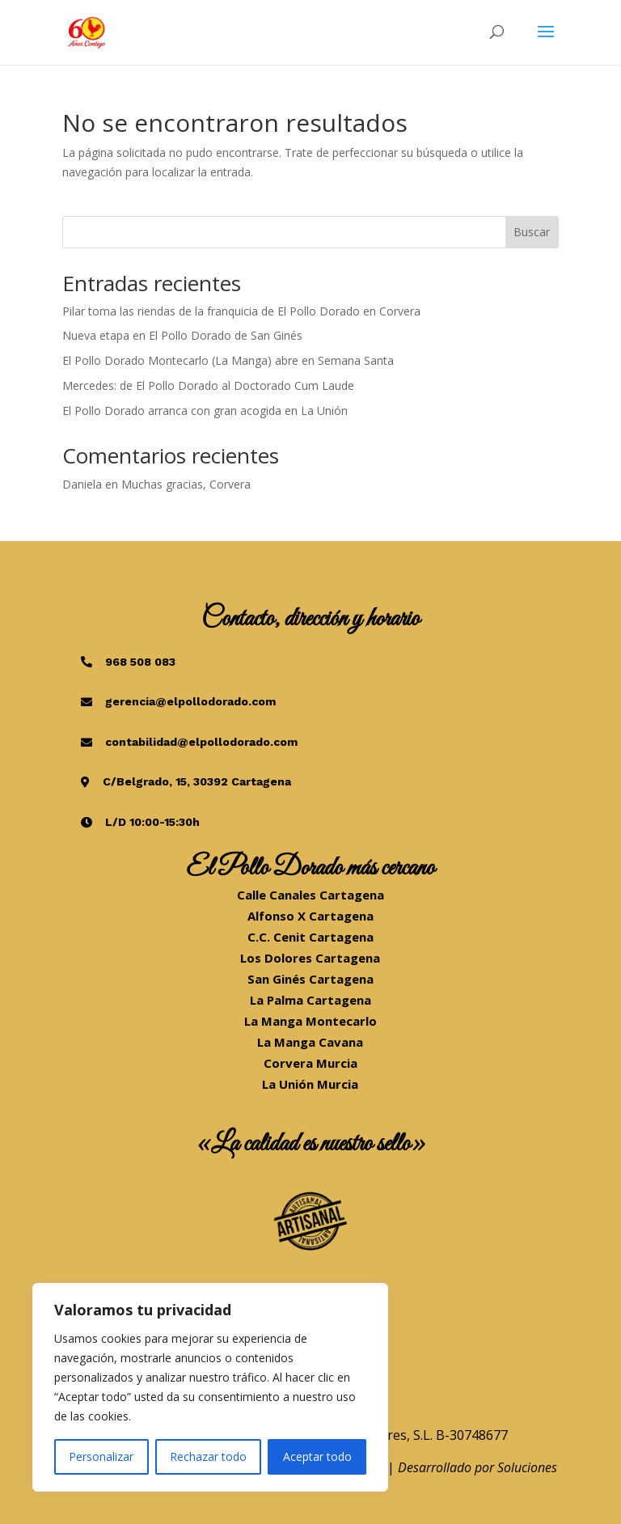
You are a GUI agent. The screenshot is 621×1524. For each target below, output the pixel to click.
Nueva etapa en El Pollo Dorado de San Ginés (182, 335)
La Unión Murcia (310, 1084)
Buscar (531, 231)
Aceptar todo (317, 1456)
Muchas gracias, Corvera (186, 484)
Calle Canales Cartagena (310, 895)
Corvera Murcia (310, 1063)
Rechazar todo (208, 1456)
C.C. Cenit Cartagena (310, 937)
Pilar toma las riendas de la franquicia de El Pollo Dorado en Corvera (241, 311)
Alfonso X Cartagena (310, 916)
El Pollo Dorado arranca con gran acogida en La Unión (205, 410)
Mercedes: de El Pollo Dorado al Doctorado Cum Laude (208, 385)
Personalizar (101, 1456)
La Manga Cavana (310, 1042)
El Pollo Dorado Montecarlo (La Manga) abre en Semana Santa (228, 360)
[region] (210, 1387)
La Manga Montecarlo (310, 1021)
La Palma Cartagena (310, 1000)
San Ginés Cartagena (310, 979)
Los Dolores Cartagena (310, 958)
